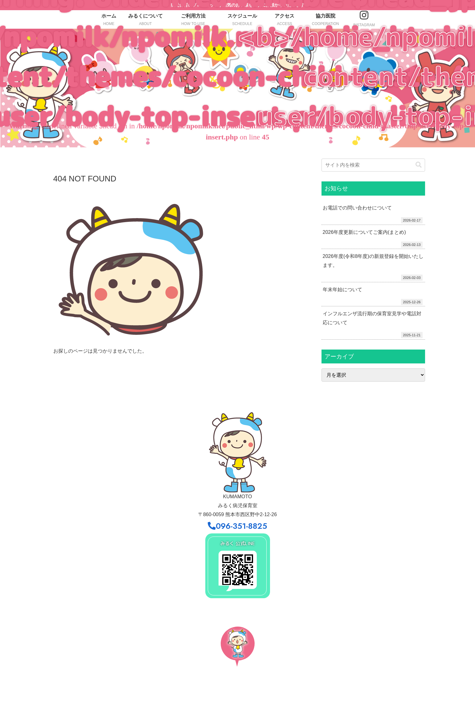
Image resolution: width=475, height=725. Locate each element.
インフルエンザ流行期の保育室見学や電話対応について (372, 318)
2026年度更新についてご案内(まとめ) (364, 232)
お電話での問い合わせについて (357, 207)
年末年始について (342, 289)
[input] (373, 165)
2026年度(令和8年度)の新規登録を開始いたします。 (373, 261)
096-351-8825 (237, 526)
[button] (418, 164)
